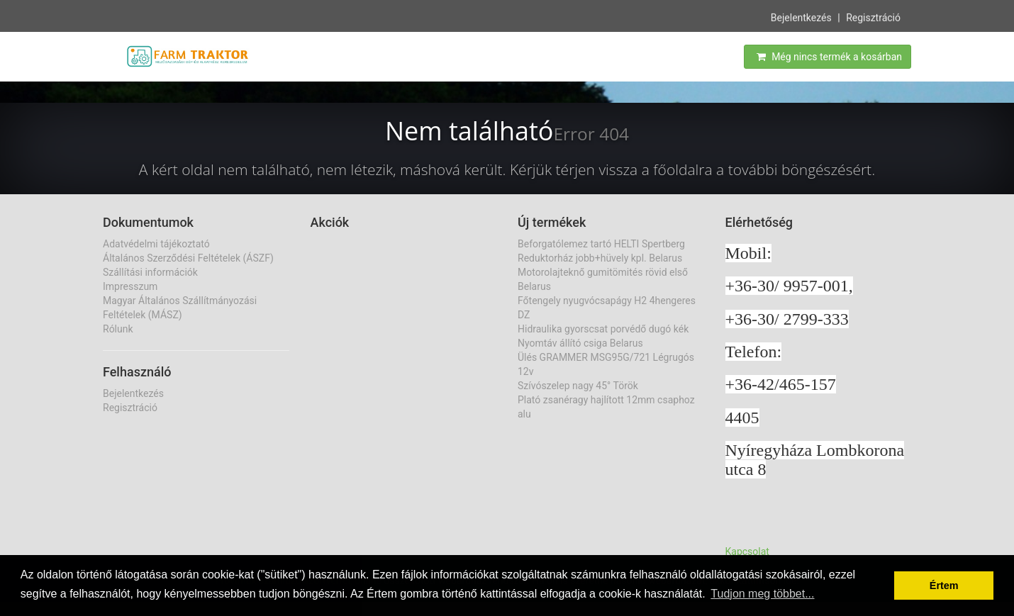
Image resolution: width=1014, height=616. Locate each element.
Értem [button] (944, 585)
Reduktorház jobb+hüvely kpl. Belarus (600, 258)
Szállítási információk (150, 272)
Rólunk (118, 329)
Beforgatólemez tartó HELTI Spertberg (601, 244)
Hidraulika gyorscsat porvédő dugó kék (603, 329)
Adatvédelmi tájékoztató (156, 244)
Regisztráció (873, 17)
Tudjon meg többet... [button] (762, 594)
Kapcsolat (747, 551)
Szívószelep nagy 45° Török (578, 385)
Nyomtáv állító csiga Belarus (580, 343)
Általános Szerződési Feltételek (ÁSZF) (188, 258)
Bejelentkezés (801, 17)
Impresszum (130, 286)
